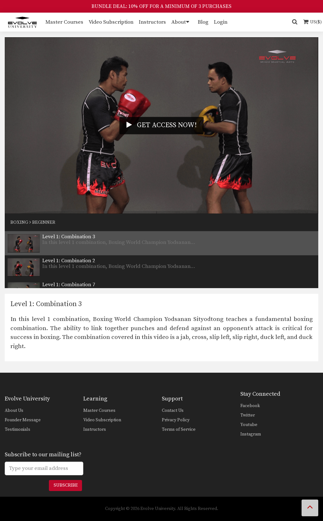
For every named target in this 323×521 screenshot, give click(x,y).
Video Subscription (111, 22)
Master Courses (64, 22)
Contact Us (173, 410)
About (178, 22)
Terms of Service (179, 429)
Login (220, 22)
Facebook (250, 406)
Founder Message (23, 420)
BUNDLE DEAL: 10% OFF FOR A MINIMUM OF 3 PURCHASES (161, 6)
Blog (203, 22)
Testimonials (17, 429)
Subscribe (66, 485)
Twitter (247, 415)
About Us (14, 410)
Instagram (250, 434)
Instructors (152, 22)
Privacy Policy (176, 420)
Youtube (248, 425)
